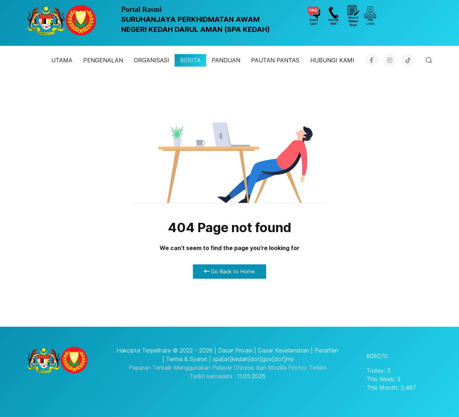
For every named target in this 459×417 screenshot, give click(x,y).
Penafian (326, 350)
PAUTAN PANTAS (275, 60)
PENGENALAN (103, 60)
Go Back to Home (229, 271)
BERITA (190, 60)
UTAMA (61, 60)
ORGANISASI (151, 60)
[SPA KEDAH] (62, 20)
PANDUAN (226, 60)
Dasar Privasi (235, 350)
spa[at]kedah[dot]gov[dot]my (253, 359)
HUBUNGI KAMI (332, 60)
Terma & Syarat (186, 359)
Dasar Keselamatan (283, 350)
